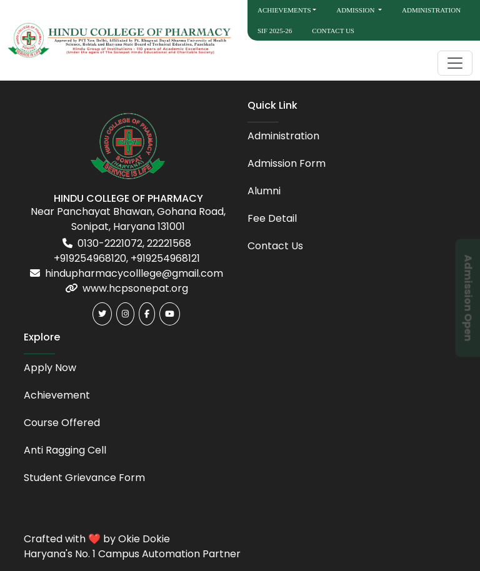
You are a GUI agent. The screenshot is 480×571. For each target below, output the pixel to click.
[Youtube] (169, 313)
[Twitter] (102, 313)
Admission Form (287, 163)
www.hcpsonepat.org (135, 288)
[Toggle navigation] (455, 63)
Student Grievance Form (84, 477)
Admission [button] (356, 10)
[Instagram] (125, 313)
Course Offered (62, 422)
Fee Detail (272, 218)
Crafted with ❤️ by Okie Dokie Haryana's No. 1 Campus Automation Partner (132, 546)
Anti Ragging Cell (65, 450)
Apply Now (50, 367)
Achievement (57, 395)
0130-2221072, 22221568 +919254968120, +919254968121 (127, 251)
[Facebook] (147, 313)
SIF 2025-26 (275, 30)
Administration (431, 10)
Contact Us (333, 30)
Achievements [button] (284, 10)
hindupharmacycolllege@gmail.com (134, 273)
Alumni (264, 191)
